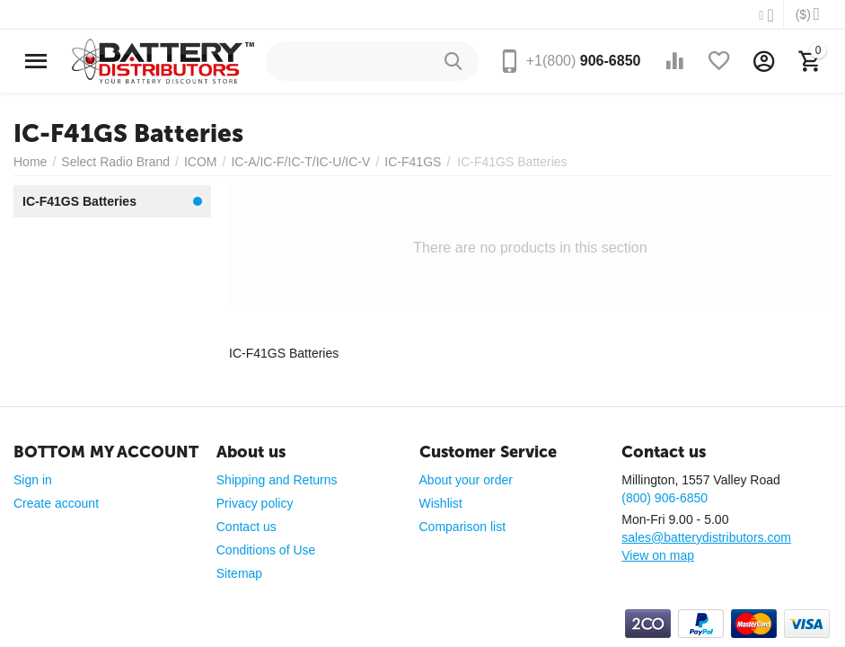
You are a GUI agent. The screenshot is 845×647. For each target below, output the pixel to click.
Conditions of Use (266, 550)
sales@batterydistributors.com (706, 537)
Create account (56, 503)
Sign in (32, 480)
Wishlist (440, 503)
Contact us (246, 526)
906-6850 (583, 60)
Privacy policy (255, 503)
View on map (657, 555)
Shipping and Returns (277, 480)
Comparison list (462, 526)
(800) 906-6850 (664, 498)
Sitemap (239, 573)
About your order (466, 480)
